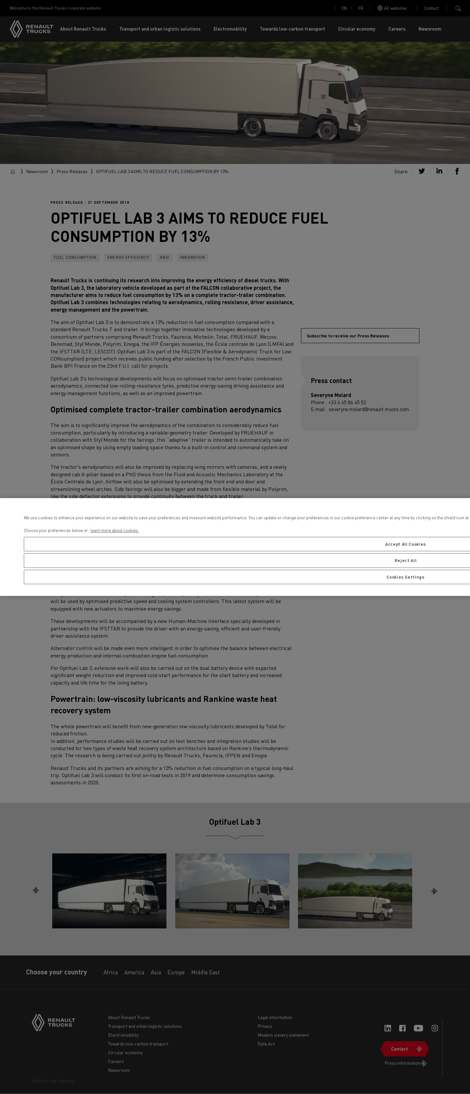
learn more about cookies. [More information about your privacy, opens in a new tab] (114, 530)
